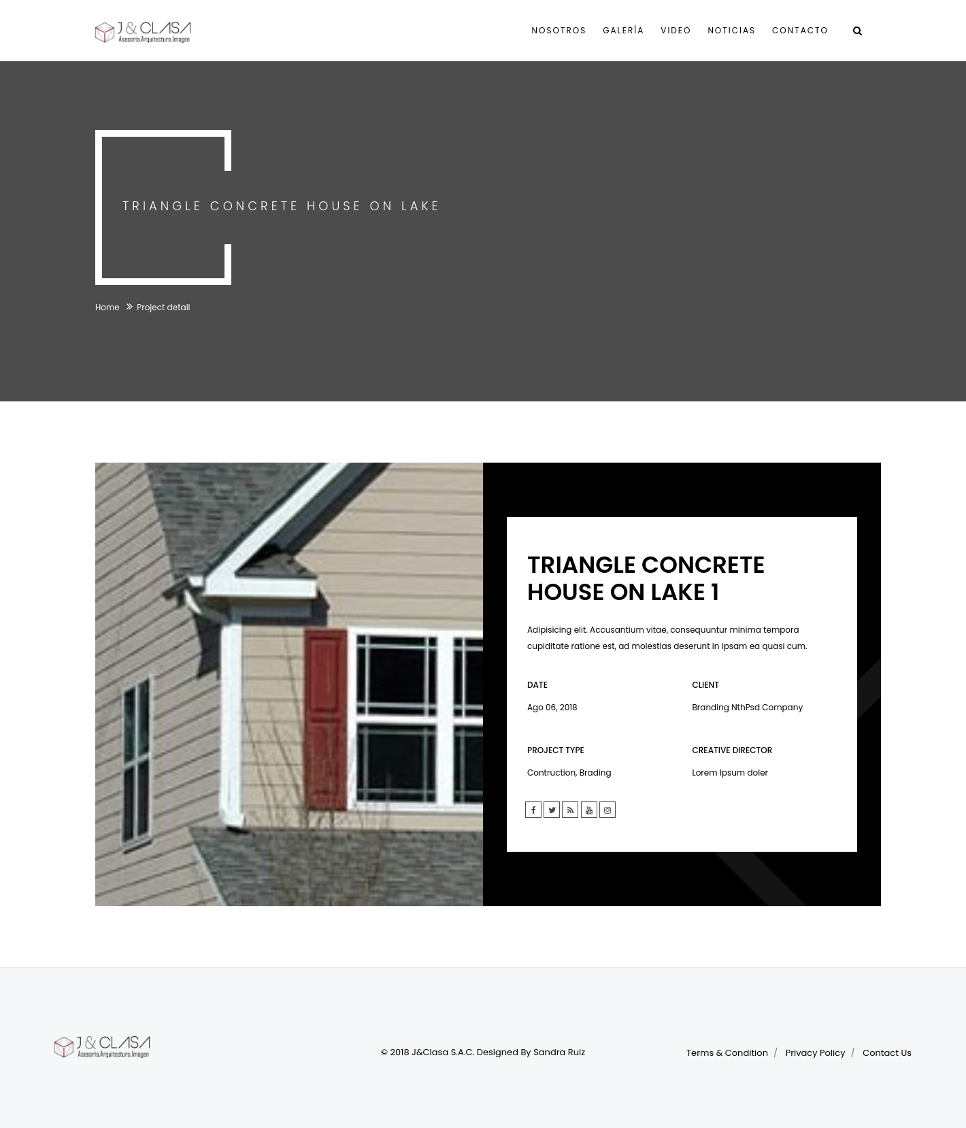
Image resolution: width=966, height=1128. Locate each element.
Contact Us (887, 1052)
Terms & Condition (727, 1052)
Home (108, 307)
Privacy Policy (816, 1052)
